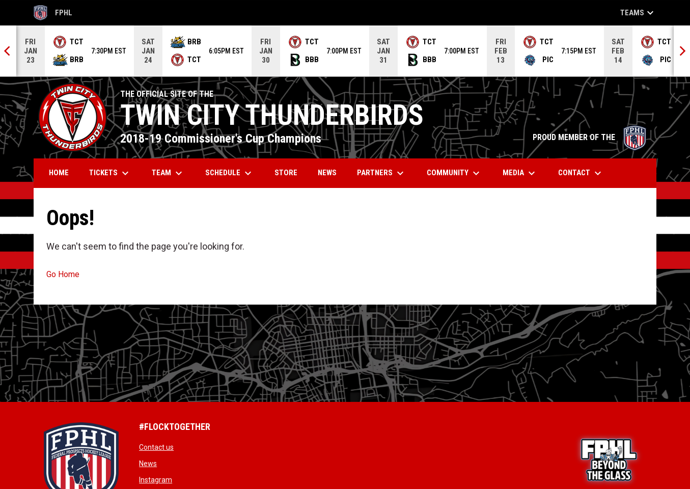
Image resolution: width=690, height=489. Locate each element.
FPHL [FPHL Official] (53, 12)
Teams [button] (638, 13)
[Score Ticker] (345, 50)
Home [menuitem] (59, 172)
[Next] (682, 50)
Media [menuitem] (520, 173)
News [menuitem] (327, 172)
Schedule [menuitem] (229, 173)
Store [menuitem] (289, 172)
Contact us (156, 447)
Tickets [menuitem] (110, 173)
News (148, 463)
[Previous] (8, 50)
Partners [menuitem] (381, 173)
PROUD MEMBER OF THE (589, 137)
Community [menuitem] (454, 173)
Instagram (155, 480)
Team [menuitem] (168, 173)
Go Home (62, 274)
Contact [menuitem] (581, 173)
